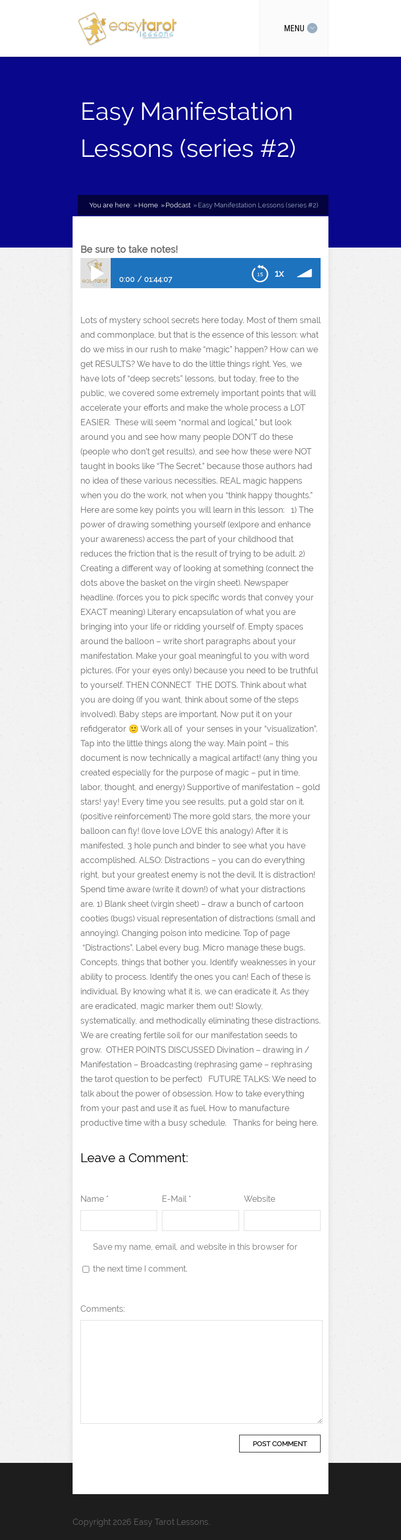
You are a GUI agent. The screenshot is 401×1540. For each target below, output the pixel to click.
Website (259, 1199)
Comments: (102, 1309)
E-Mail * (176, 1199)
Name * (94, 1199)
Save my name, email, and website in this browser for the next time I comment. (195, 1258)
